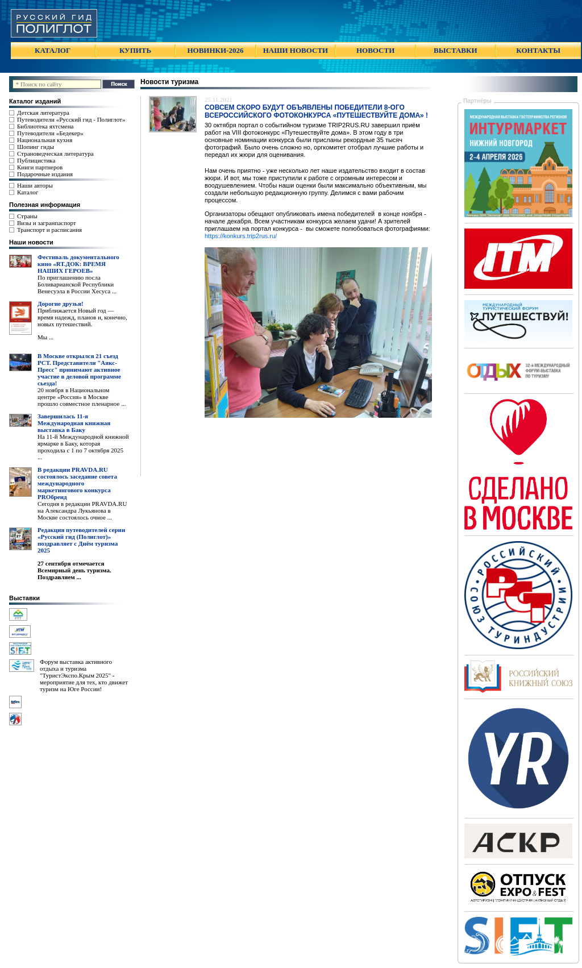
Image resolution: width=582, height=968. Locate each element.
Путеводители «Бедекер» (50, 133)
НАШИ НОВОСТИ (295, 50)
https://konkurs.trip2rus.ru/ (241, 235)
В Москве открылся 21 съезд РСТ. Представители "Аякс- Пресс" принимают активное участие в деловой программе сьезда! (79, 369)
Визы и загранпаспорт (46, 222)
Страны (27, 216)
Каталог (27, 192)
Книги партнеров (40, 167)
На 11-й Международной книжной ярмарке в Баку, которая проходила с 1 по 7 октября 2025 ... (83, 446)
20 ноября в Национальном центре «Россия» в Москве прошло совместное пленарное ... (82, 397)
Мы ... (45, 337)
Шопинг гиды (35, 146)
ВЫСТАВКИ (455, 50)
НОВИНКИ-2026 (215, 50)
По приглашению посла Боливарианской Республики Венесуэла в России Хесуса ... (77, 284)
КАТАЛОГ (52, 50)
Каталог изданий (35, 101)
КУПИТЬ (135, 50)
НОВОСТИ (375, 50)
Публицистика (36, 160)
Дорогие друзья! (61, 303)
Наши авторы (35, 185)
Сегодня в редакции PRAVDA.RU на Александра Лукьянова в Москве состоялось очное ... (82, 510)
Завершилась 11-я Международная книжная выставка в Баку (74, 423)
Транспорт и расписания (49, 229)
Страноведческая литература (55, 153)
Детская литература (43, 112)
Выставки (24, 598)
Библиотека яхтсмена (45, 126)
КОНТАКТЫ (538, 50)
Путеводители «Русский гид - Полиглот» (71, 119)
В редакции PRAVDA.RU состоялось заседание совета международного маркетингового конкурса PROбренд (77, 483)
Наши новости (31, 242)
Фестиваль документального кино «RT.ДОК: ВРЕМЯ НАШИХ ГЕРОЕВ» (78, 264)
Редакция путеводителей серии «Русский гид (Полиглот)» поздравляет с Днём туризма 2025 (81, 540)
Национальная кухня (44, 139)
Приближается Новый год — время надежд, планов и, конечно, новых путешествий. (82, 317)
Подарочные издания (45, 174)
